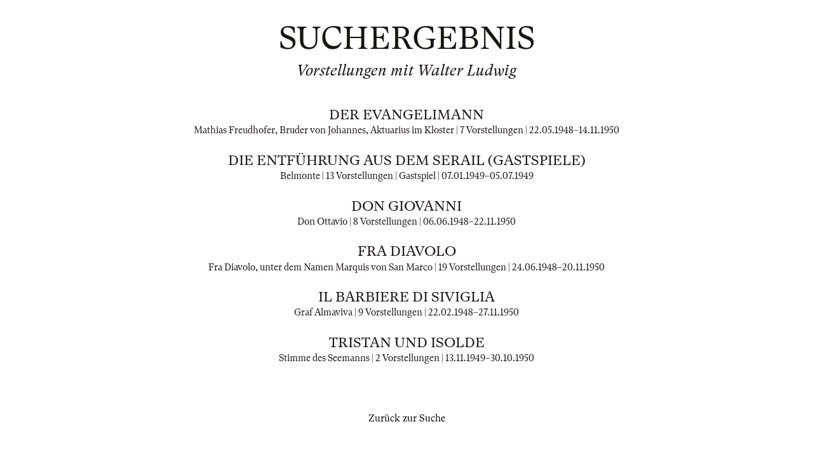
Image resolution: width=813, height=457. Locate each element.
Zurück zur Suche (406, 418)
